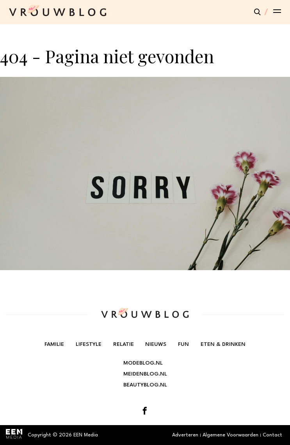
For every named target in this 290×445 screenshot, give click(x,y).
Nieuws (155, 344)
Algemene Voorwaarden (230, 435)
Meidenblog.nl (145, 374)
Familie (54, 344)
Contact (272, 435)
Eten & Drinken (223, 344)
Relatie (123, 344)
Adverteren (185, 435)
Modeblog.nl (143, 363)
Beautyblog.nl (145, 385)
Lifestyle (88, 344)
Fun (183, 344)
